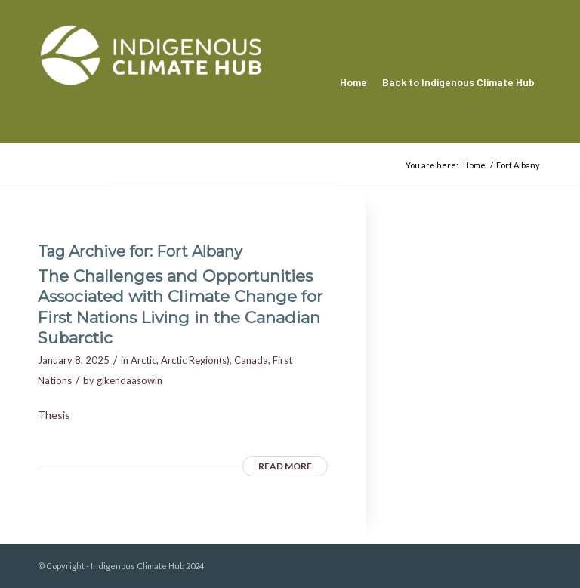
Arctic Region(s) (195, 360)
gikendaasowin (129, 380)
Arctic (143, 360)
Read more (285, 466)
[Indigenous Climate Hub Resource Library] (151, 82)
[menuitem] (353, 82)
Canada (251, 360)
